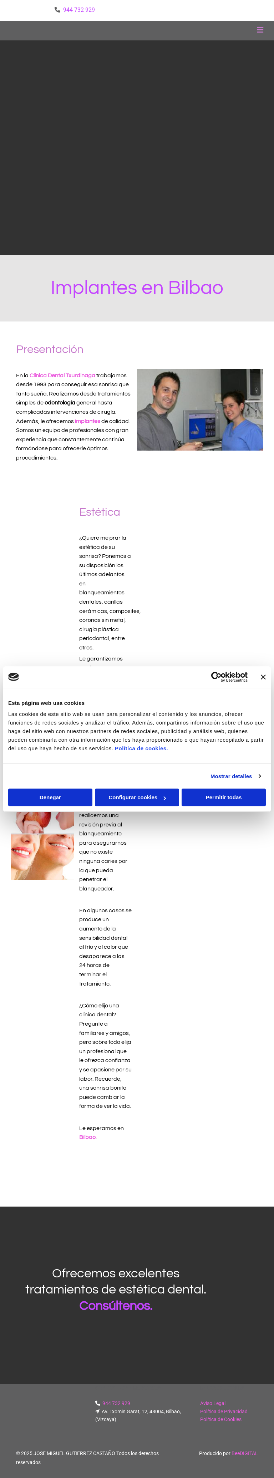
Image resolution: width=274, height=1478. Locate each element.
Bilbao (87, 1137)
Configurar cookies (137, 797)
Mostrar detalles (231, 776)
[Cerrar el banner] (263, 676)
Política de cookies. (141, 748)
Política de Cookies (221, 1419)
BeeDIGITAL (245, 1453)
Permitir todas (224, 797)
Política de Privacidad (224, 1411)
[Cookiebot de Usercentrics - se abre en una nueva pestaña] (216, 677)
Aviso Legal (212, 1403)
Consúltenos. (115, 1306)
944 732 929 (79, 9)
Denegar (50, 797)
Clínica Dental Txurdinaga (62, 375)
